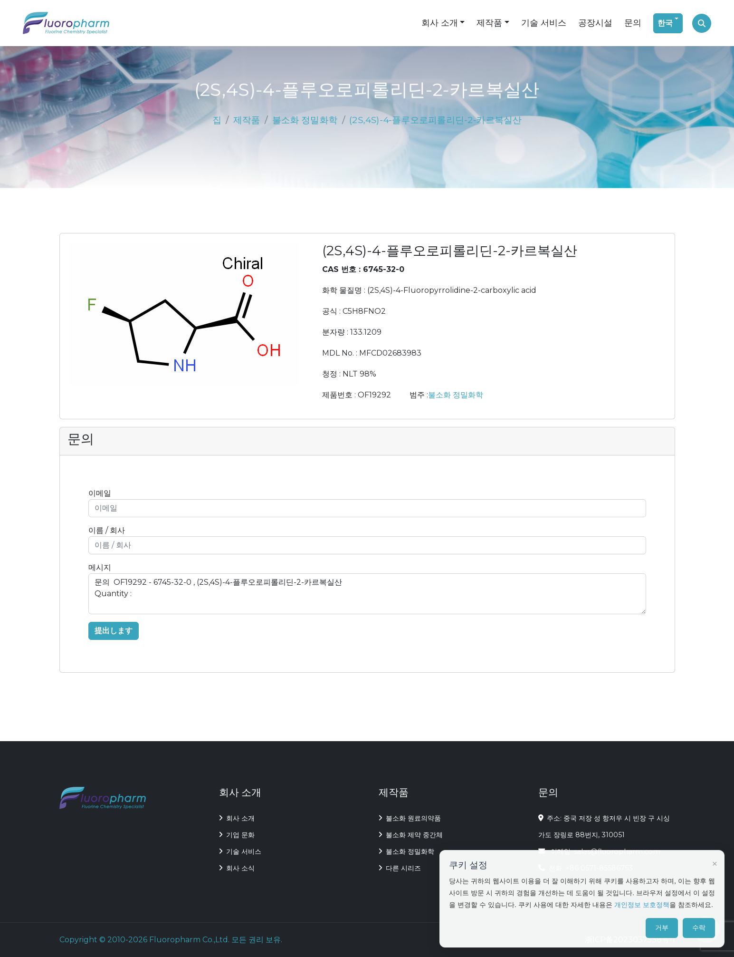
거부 (661, 927)
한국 (665, 23)
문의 (632, 23)
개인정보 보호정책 (641, 905)
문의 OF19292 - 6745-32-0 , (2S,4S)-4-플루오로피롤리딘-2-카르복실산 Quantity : (367, 593)
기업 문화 (237, 835)
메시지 (99, 567)
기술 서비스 (543, 23)
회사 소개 (439, 23)
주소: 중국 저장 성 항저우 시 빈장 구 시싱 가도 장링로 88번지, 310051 (604, 826)
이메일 (99, 493)
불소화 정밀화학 (305, 120)
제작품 (489, 23)
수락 (698, 927)
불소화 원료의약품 (410, 818)
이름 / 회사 (106, 530)
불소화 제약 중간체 (411, 835)
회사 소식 (237, 868)
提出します (114, 630)
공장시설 (595, 23)
